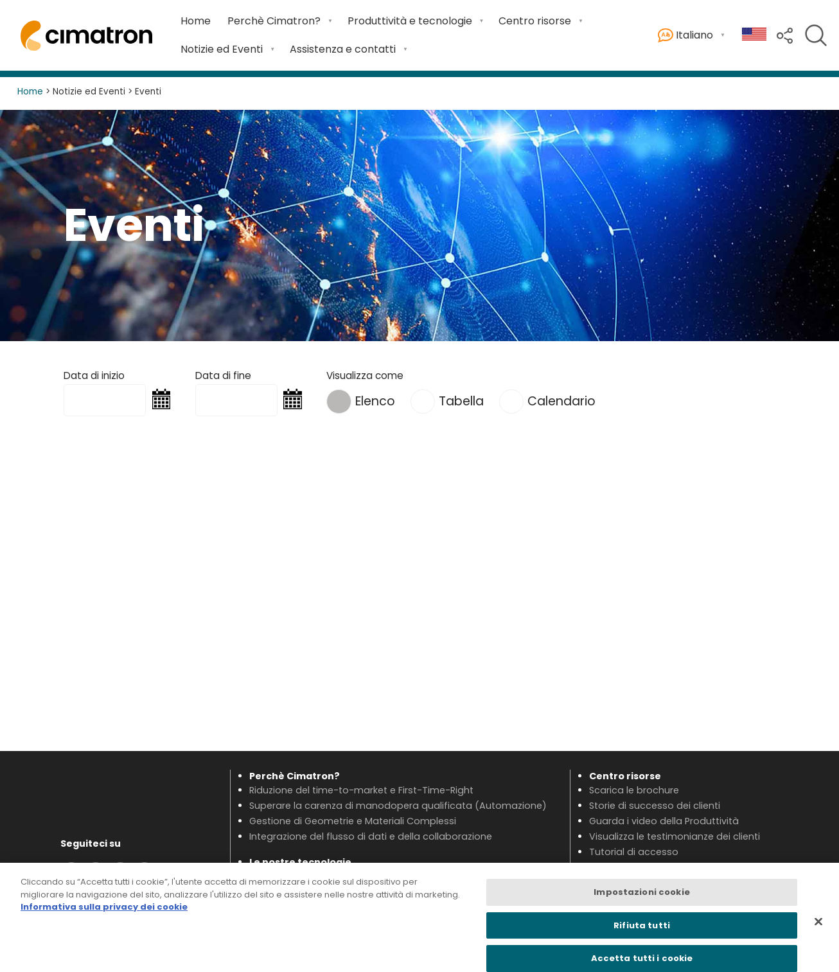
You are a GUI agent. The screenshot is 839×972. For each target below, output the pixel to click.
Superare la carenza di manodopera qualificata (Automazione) (398, 805)
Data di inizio (94, 375)
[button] (785, 34)
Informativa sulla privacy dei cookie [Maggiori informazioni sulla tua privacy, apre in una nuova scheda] (104, 914)
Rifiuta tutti (642, 932)
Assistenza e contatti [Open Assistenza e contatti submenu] (343, 49)
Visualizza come (364, 375)
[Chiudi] (818, 929)
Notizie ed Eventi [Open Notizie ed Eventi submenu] (222, 49)
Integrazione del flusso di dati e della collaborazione (370, 836)
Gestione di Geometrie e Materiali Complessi (352, 821)
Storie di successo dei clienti (654, 805)
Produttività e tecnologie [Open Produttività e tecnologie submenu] (410, 20)
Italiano (685, 36)
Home (196, 20)
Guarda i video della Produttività (664, 821)
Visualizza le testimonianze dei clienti (674, 836)
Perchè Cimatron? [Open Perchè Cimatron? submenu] (274, 20)
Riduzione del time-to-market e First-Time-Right (361, 790)
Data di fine (223, 375)
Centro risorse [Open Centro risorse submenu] (535, 20)
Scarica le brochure (634, 790)
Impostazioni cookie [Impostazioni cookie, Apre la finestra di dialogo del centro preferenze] (641, 899)
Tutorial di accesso (633, 851)
